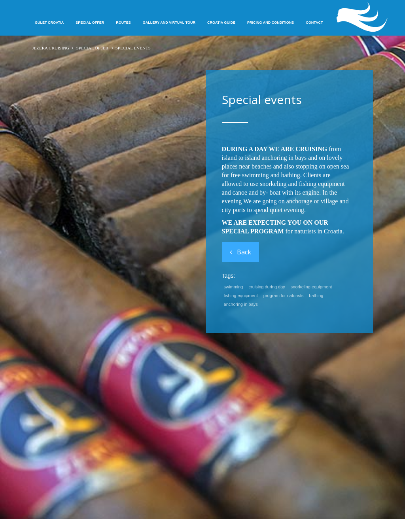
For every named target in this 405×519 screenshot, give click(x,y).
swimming (233, 286)
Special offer (92, 47)
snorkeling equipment (311, 286)
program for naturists (283, 295)
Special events (262, 99)
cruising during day (267, 286)
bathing (316, 295)
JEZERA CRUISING (50, 47)
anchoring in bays (241, 304)
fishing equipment (241, 295)
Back (240, 252)
